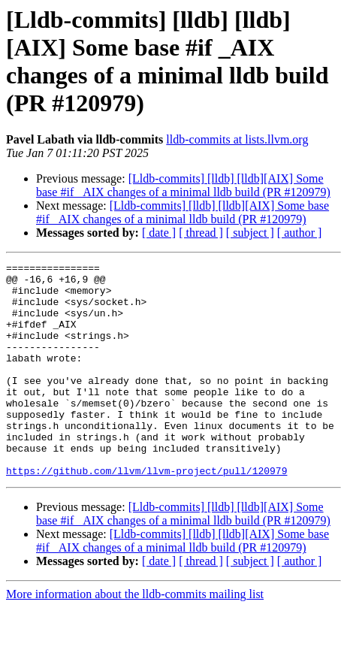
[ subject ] (250, 232)
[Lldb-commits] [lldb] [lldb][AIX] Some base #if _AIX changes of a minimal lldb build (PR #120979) (183, 185)
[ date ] (159, 232)
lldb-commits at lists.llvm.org (237, 139)
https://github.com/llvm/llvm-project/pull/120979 (146, 513)
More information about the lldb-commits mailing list (135, 636)
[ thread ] (201, 232)
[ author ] (299, 232)
